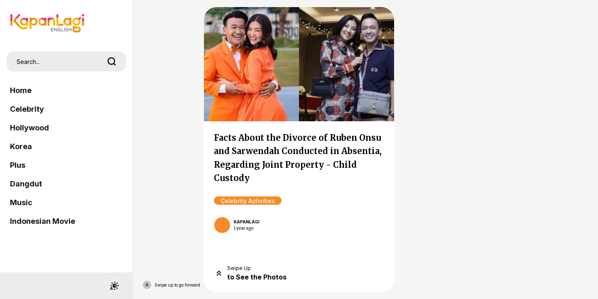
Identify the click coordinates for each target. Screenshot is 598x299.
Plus (17, 165)
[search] (112, 61)
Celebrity (27, 109)
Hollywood (29, 127)
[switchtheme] (114, 285)
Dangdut (26, 183)
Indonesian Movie (42, 221)
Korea (21, 146)
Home (21, 90)
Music (21, 202)
